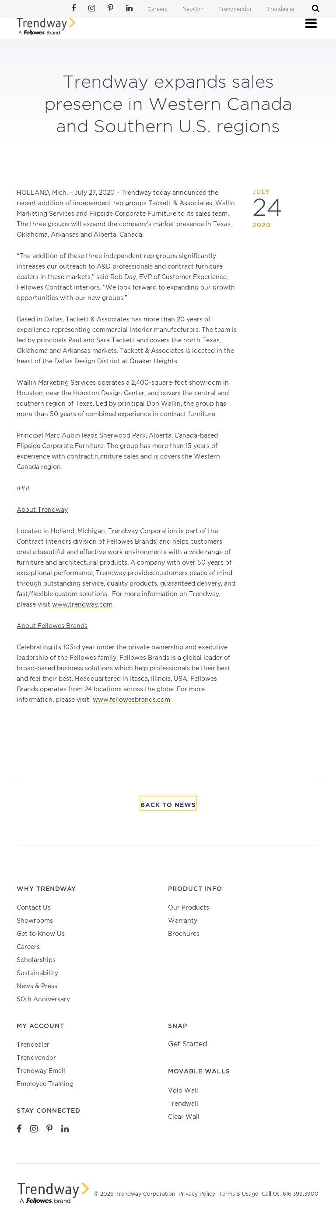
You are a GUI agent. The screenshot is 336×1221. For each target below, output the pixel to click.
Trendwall (183, 1104)
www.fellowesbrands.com (131, 700)
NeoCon (192, 9)
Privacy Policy (196, 1194)
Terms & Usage (238, 1194)
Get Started (187, 1044)
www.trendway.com (82, 604)
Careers (157, 9)
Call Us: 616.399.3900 (290, 1194)
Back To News (168, 805)
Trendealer (281, 9)
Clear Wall (184, 1117)
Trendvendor (235, 9)
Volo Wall (183, 1090)
